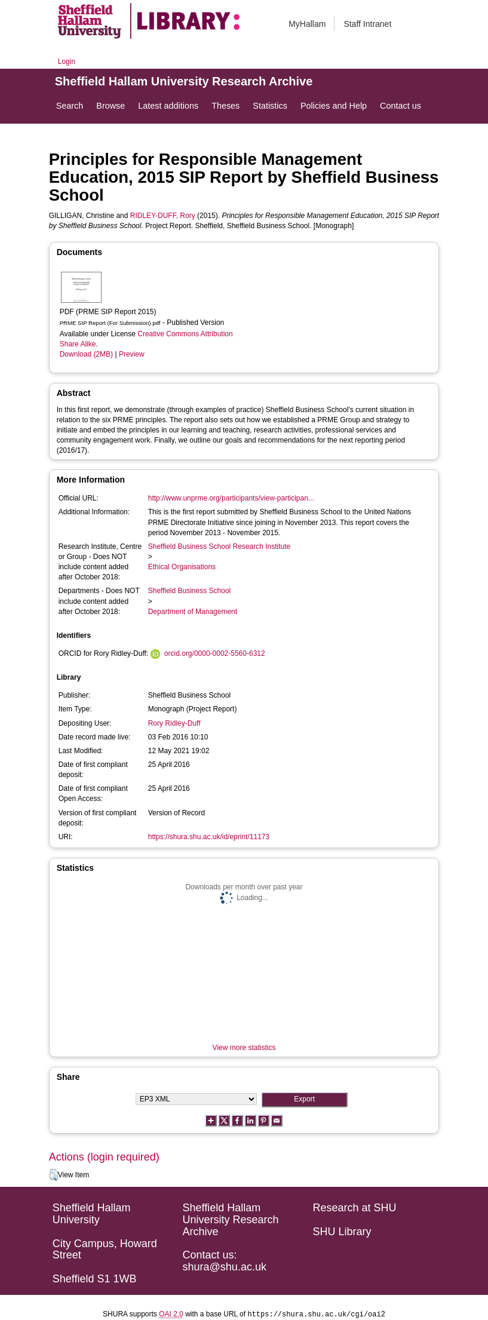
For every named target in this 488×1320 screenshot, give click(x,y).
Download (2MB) (86, 354)
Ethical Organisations (182, 567)
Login (66, 61)
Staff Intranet (367, 24)
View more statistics (244, 1047)
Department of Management (192, 611)
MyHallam (307, 24)
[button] (53, 1175)
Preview (132, 354)
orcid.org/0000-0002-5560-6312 (214, 653)
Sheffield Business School (189, 591)
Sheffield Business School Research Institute (219, 546)
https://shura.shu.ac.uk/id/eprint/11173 (208, 837)
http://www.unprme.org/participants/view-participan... (231, 498)
